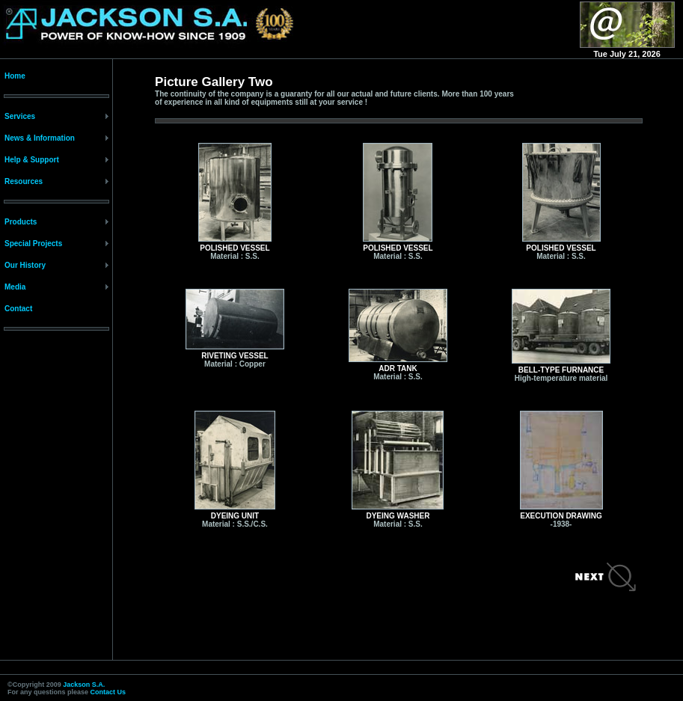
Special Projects (33, 243)
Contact (18, 308)
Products (20, 222)
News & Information (39, 138)
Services (19, 116)
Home (14, 76)
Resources (23, 181)
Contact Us (108, 692)
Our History (25, 265)
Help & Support (31, 160)
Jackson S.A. (84, 684)
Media (14, 287)
